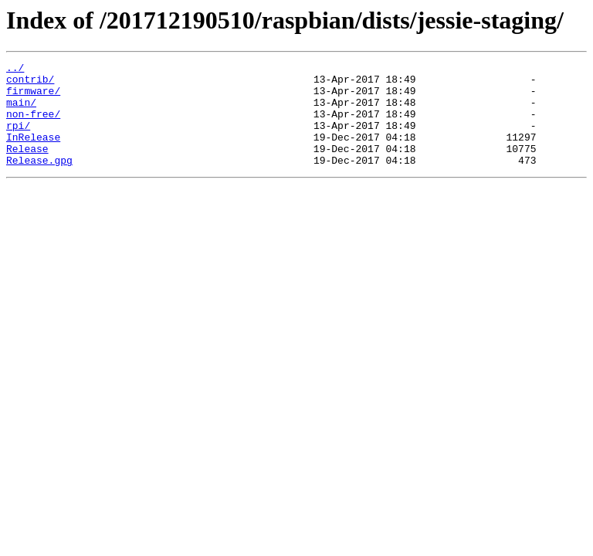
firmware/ (33, 97)
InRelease (33, 153)
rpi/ (18, 139)
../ (15, 69)
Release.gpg (39, 181)
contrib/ (30, 83)
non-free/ (33, 125)
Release (27, 167)
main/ (21, 111)
